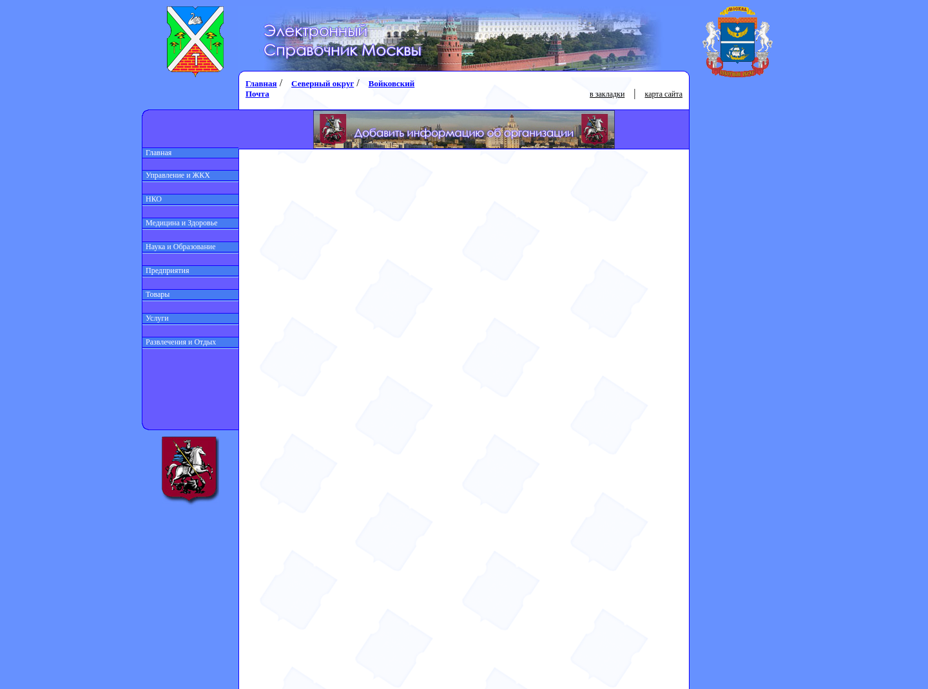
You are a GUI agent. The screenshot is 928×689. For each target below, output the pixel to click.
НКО (152, 198)
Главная (156, 152)
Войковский (392, 83)
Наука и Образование (179, 246)
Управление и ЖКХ (176, 175)
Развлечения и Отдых (179, 341)
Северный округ (322, 83)
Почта (257, 94)
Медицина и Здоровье (180, 222)
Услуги (155, 318)
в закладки (607, 94)
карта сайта (663, 94)
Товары (155, 294)
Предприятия (165, 270)
